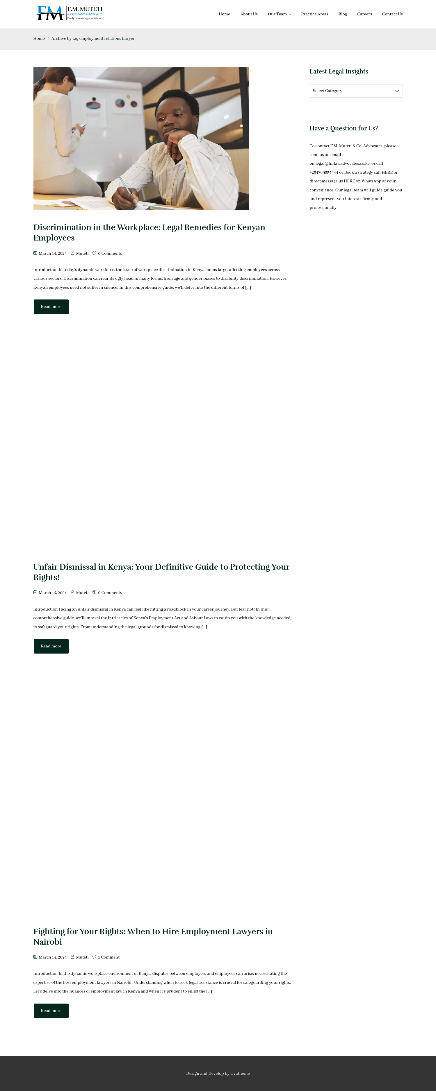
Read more (51, 306)
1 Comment (109, 957)
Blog (343, 14)
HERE (387, 172)
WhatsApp (371, 181)
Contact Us (392, 14)
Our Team (277, 14)
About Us (249, 14)
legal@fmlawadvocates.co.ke (343, 163)
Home (224, 14)
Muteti (82, 253)
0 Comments (110, 253)
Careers (364, 14)
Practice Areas (314, 14)
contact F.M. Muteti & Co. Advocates (349, 146)
